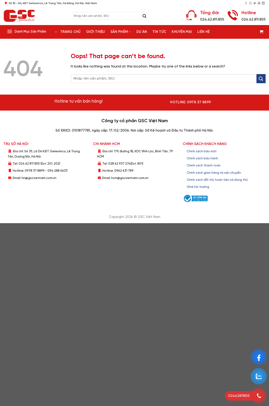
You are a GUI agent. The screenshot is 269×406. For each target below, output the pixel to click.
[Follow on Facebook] (246, 3)
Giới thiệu (95, 32)
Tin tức (159, 32)
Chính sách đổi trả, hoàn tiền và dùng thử (217, 179)
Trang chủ (70, 32)
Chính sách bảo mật (201, 151)
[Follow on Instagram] (250, 3)
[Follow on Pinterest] (259, 3)
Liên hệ (203, 32)
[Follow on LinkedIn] (263, 3)
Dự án (141, 32)
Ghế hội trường (198, 187)
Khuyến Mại (182, 32)
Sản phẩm (121, 32)
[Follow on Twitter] (254, 3)
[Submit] (144, 16)
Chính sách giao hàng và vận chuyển (214, 172)
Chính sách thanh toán (204, 165)
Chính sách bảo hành (202, 158)
